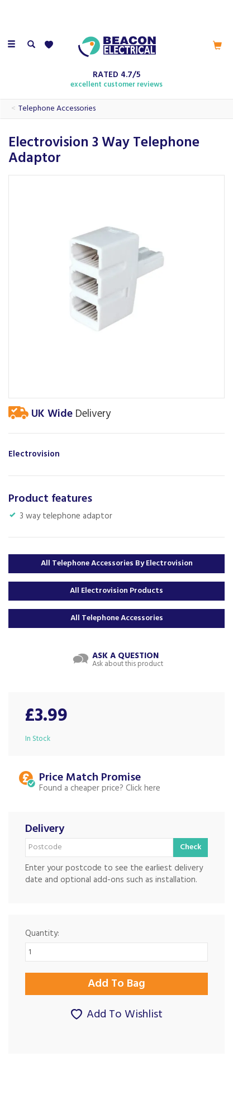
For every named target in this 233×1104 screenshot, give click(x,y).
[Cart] (217, 45)
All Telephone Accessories (116, 618)
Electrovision (34, 454)
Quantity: (42, 934)
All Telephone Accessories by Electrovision (117, 563)
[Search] (31, 45)
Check (190, 847)
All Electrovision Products (116, 590)
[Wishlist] (51, 45)
